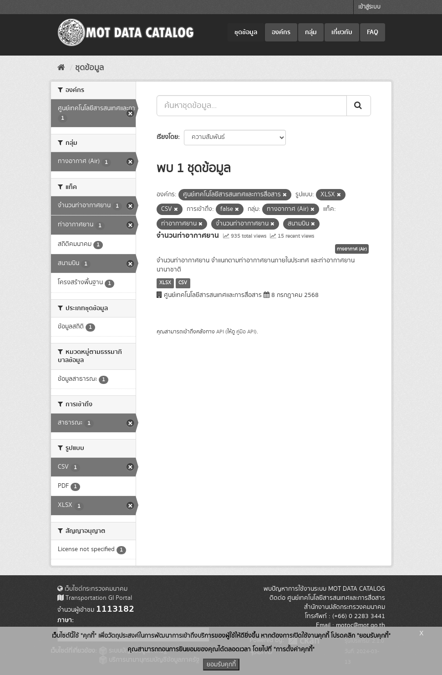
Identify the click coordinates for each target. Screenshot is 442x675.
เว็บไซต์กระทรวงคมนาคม (92, 588)
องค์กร (281, 32)
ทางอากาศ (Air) (352, 249)
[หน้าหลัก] (61, 68)
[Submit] (358, 105)
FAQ (372, 32)
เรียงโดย (167, 137)
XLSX (165, 282)
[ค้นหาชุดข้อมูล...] (252, 105)
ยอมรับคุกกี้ (221, 664)
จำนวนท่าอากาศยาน (188, 235)
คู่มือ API (245, 332)
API (220, 332)
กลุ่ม (311, 32)
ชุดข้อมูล (245, 32)
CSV (182, 282)
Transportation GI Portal (94, 598)
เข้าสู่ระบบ (369, 7)
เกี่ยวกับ (341, 32)
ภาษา (64, 620)
